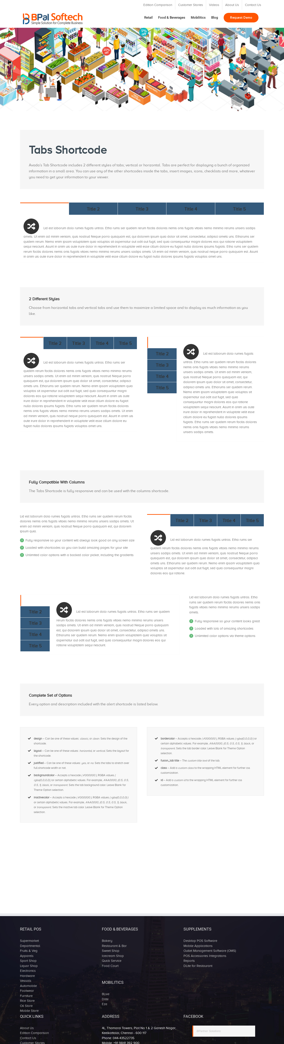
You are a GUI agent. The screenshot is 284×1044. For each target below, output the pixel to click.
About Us (27, 1028)
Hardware (27, 976)
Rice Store (27, 1000)
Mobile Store (29, 1010)
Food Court (110, 966)
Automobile (28, 986)
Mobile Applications (198, 946)
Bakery (107, 941)
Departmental (30, 946)
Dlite (105, 999)
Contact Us (28, 1038)
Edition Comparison (34, 1033)
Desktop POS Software (200, 941)
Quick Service (111, 960)
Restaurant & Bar (114, 946)
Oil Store (26, 1006)
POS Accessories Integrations (204, 956)
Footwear (27, 990)
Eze (104, 1004)
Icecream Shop (113, 956)
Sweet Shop (110, 951)
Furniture (26, 996)
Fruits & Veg (28, 951)
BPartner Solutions (209, 1031)
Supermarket (29, 941)
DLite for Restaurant (197, 966)
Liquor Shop (29, 966)
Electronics (28, 970)
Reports (189, 960)
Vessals (25, 980)
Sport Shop (28, 960)
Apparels (27, 956)
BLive (105, 994)
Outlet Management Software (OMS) (209, 951)
